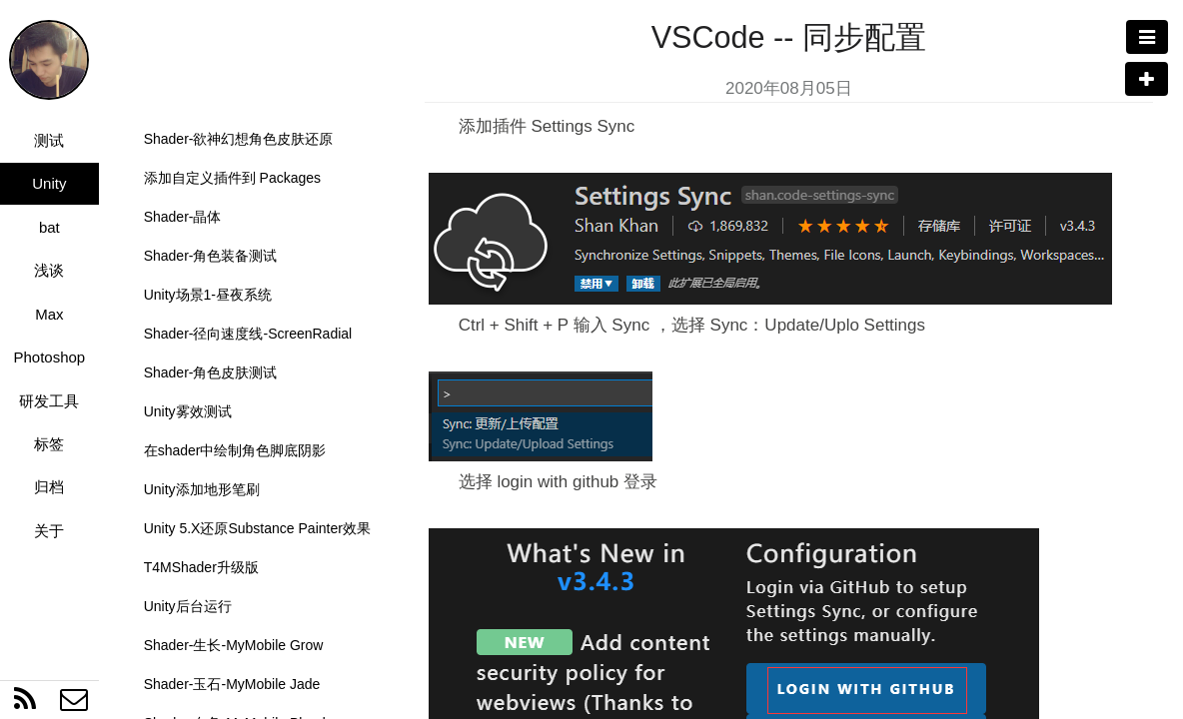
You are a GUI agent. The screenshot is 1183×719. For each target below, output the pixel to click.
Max (49, 314)
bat (49, 227)
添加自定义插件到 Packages (232, 178)
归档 (49, 486)
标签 (49, 443)
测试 (49, 140)
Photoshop (49, 357)
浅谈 (49, 270)
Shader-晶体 (183, 217)
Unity (49, 183)
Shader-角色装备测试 (211, 256)
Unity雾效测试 (188, 411)
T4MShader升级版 (201, 567)
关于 (49, 530)
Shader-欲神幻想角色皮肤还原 (239, 139)
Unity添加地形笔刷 (202, 489)
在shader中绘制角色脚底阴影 (235, 450)
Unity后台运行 (188, 606)
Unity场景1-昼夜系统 (208, 295)
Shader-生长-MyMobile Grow (234, 645)
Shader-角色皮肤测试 (211, 372)
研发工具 (49, 400)
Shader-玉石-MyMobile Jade (232, 684)
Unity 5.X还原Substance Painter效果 (257, 528)
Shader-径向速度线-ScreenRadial (248, 334)
